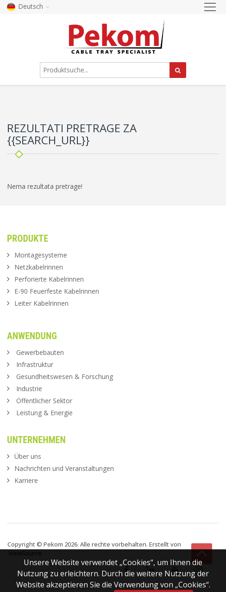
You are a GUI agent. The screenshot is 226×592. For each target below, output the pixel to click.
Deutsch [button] (28, 6)
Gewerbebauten (40, 352)
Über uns (27, 456)
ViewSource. (25, 553)
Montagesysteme (40, 255)
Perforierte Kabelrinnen (49, 279)
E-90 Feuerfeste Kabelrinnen (56, 291)
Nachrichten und (64, 468)
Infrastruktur (34, 364)
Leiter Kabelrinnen (41, 303)
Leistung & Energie (44, 412)
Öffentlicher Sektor (44, 400)
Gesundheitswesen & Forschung (64, 376)
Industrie (29, 388)
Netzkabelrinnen (38, 267)
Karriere (26, 480)
